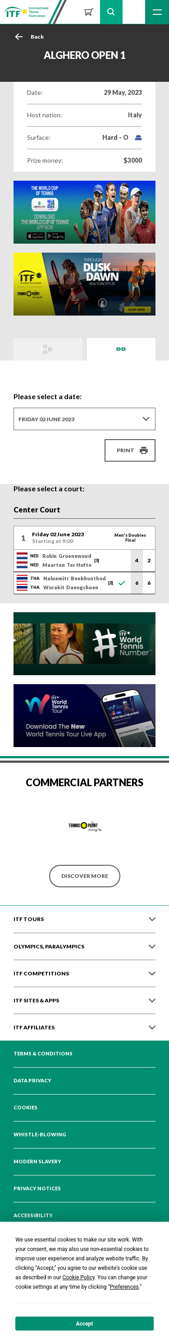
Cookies (25, 1107)
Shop (89, 12)
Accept (84, 1324)
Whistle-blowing (40, 1134)
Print (125, 450)
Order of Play (121, 349)
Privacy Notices (37, 1188)
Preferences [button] (124, 1287)
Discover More (84, 875)
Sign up (134, 12)
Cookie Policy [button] (78, 1277)
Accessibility (33, 1215)
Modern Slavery (37, 1161)
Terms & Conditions (43, 1053)
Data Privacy (32, 1080)
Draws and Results (48, 349)
